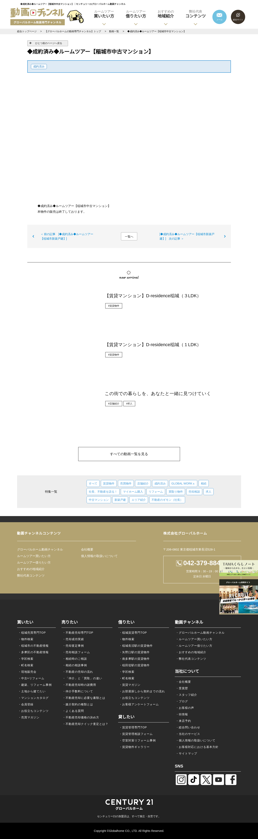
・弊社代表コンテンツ (191, 658)
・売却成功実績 (73, 639)
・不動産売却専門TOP (78, 632)
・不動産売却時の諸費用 (79, 684)
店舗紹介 (143, 483)
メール (219, 20)
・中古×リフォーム (31, 678)
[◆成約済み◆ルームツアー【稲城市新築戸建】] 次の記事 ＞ (187, 236)
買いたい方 (104, 13)
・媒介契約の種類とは (78, 704)
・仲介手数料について (78, 691)
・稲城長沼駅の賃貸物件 (136, 645)
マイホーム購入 (133, 491)
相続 (203, 483)
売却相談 (194, 491)
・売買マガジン (29, 717)
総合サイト (238, 20)
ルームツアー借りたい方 (34, 562)
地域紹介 (166, 13)
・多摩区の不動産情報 (33, 652)
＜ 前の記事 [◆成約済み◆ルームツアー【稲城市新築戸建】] (67, 236)
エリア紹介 (139, 499)
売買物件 (126, 483)
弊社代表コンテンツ (31, 575)
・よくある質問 (73, 710)
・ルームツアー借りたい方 (194, 645)
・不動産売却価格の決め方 (81, 717)
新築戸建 (120, 499)
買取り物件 (176, 491)
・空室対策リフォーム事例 (137, 740)
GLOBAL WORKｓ (183, 483)
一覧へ (129, 236)
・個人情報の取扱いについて (195, 740)
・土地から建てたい (32, 691)
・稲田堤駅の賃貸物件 (134, 665)
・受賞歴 (182, 688)
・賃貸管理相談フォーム (136, 734)
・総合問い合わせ (188, 727)
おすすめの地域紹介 (31, 569)
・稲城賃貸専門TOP (133, 632)
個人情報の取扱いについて (99, 556)
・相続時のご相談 (75, 658)
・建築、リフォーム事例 (35, 684)
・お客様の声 (185, 707)
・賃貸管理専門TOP (133, 727)
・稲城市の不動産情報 (33, 645)
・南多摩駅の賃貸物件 (134, 658)
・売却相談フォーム (76, 652)
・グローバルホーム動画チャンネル (200, 632)
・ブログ (182, 701)
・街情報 (182, 714)
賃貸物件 (108, 483)
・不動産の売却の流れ (78, 671)
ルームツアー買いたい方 (34, 556)
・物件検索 (25, 639)
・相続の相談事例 (75, 665)
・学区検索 (25, 658)
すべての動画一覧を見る (129, 454)
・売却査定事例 (73, 645)
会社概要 (87, 549)
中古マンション (99, 499)
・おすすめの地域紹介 (191, 652)
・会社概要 (183, 681)
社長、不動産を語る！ (103, 491)
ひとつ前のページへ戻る (48, 43)
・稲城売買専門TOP (32, 632)
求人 (208, 491)
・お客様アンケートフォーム (139, 704)
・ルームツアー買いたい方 (194, 639)
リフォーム (156, 491)
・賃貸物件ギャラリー (134, 747)
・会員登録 (25, 704)
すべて (93, 483)
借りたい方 (136, 13)
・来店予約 (183, 720)
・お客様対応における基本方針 (197, 747)
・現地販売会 (27, 671)
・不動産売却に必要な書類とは (84, 697)
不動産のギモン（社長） (167, 499)
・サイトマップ (186, 753)
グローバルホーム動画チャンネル (40, 549)
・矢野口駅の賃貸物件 (134, 652)
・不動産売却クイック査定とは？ (85, 724)
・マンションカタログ (33, 697)
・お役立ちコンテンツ (33, 710)
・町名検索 (25, 665)
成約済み (39, 66)
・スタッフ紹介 (186, 694)
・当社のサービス (188, 734)
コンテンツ (195, 13)
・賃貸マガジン (130, 684)
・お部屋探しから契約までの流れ (142, 691)
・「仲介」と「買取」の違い (82, 678)
